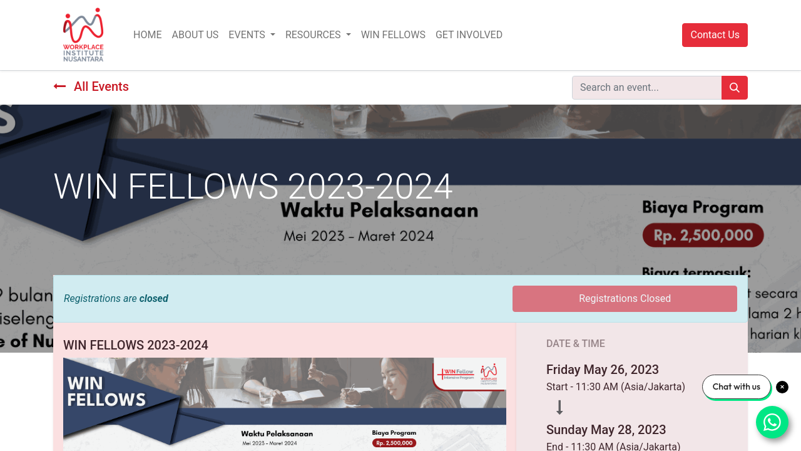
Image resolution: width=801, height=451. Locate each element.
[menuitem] (147, 35)
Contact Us (715, 35)
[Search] (735, 88)
